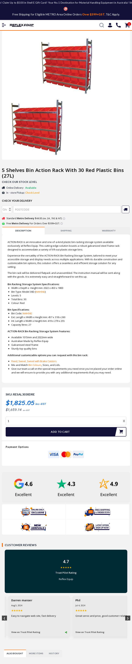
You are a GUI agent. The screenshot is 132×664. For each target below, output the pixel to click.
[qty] (7, 209)
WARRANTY (109, 230)
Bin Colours (34, 365)
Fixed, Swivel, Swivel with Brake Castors (34, 361)
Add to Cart (88, 431)
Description (23, 230)
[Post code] (67, 209)
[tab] (23, 230)
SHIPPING (66, 230)
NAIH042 (40, 291)
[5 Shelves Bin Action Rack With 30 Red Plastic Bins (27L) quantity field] (66, 421)
